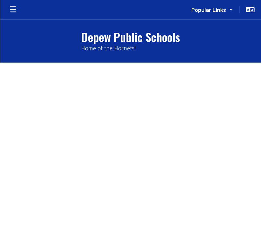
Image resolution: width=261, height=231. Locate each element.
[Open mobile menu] (13, 9)
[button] (212, 9)
